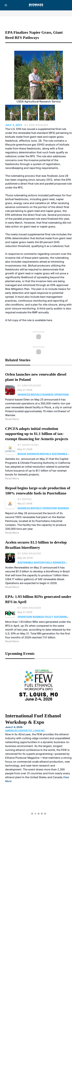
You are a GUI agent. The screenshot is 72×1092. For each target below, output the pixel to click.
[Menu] (6, 5)
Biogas (22, 453)
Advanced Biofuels (30, 394)
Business (48, 394)
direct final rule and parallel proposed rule (46, 183)
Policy (49, 616)
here (49, 320)
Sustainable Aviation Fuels (35, 562)
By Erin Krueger (29, 385)
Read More (12, 419)
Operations (61, 394)
